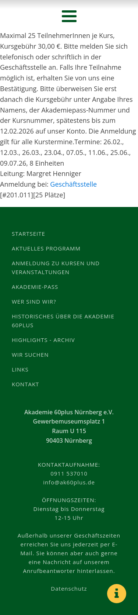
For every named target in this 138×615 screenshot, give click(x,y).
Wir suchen (30, 354)
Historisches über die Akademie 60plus (63, 320)
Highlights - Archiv (43, 339)
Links (20, 369)
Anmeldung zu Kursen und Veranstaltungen (56, 267)
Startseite (28, 233)
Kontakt (25, 384)
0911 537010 (69, 473)
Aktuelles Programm (46, 248)
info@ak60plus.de (69, 482)
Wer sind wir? (34, 301)
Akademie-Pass (35, 286)
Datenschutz (69, 588)
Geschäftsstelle (73, 184)
